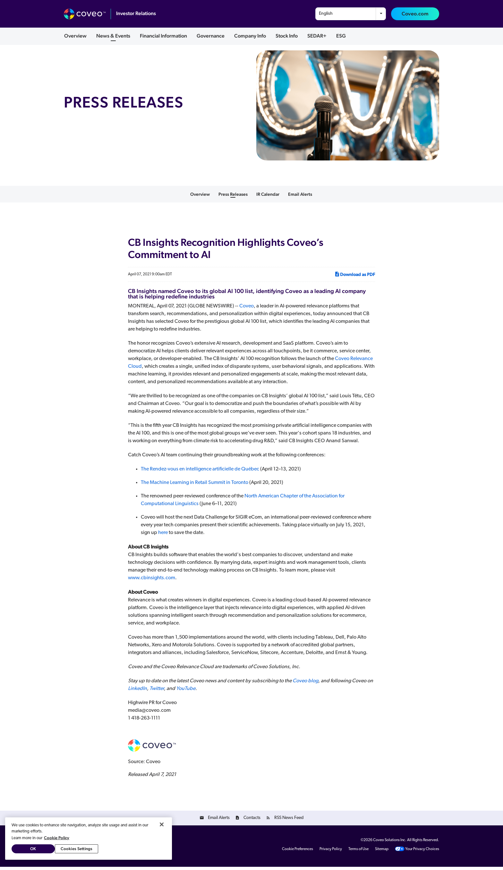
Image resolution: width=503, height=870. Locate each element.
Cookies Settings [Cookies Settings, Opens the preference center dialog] (76, 848)
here (163, 535)
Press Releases (233, 197)
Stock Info (287, 36)
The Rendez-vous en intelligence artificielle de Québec (200, 472)
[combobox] (350, 13)
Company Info (250, 36)
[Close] (162, 824)
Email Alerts (300, 197)
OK (33, 848)
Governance (211, 36)
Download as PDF (354, 277)
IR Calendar (267, 197)
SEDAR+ (317, 36)
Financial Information (163, 36)
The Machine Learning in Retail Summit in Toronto (194, 485)
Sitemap (381, 852)
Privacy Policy (331, 852)
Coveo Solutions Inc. (389, 843)
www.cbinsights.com (151, 581)
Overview (75, 36)
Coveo (246, 309)
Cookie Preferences (297, 852)
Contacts (251, 821)
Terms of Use (358, 852)
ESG (341, 36)
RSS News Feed (288, 821)
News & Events (113, 36)
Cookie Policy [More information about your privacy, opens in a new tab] (56, 837)
